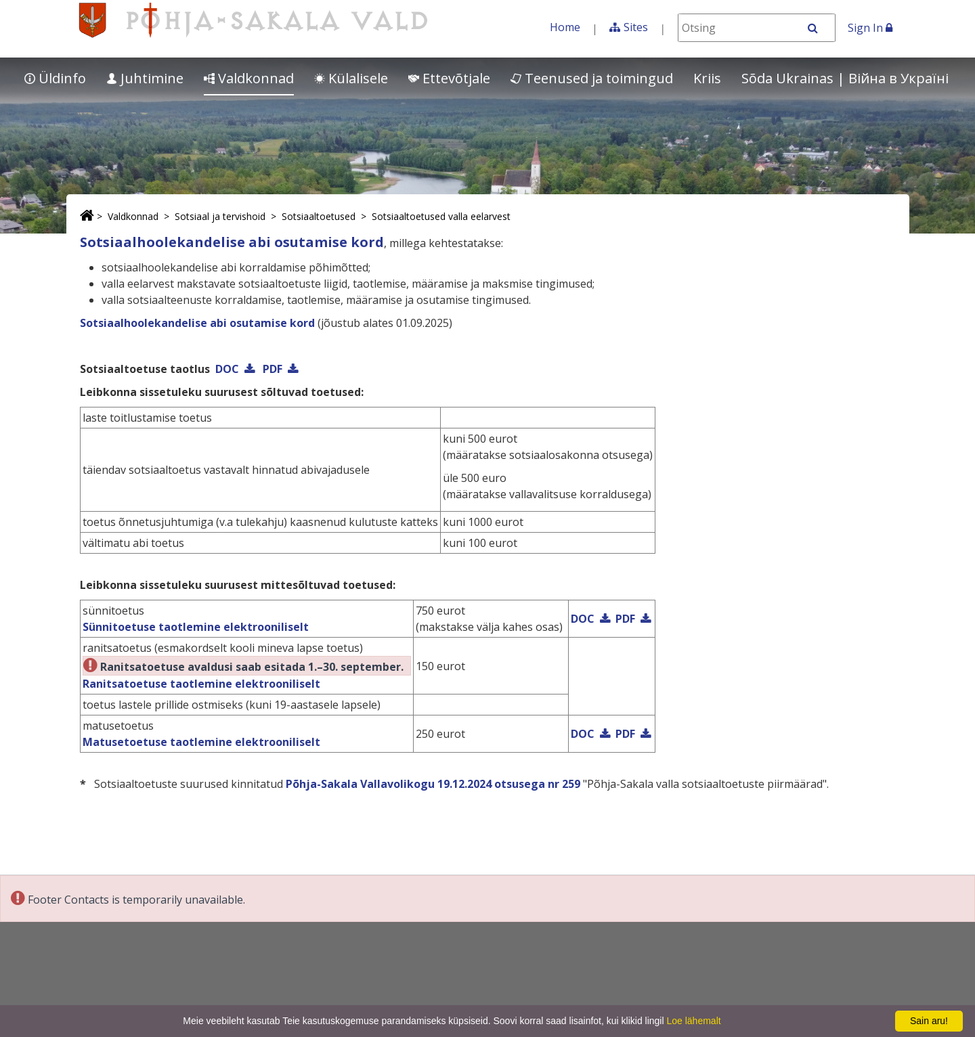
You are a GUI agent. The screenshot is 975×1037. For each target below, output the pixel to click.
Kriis (707, 78)
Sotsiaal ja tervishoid (220, 216)
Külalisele (351, 78)
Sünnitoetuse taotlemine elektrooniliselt (196, 626)
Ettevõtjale (449, 78)
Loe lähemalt (693, 1020)
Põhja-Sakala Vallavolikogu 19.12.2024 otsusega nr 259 (433, 783)
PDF (272, 368)
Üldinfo (55, 78)
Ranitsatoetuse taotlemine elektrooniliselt (201, 683)
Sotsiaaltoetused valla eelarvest (441, 216)
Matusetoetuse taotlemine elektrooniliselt (201, 741)
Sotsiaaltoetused (318, 216)
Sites (636, 27)
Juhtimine (144, 78)
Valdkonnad (249, 78)
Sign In (870, 27)
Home (565, 27)
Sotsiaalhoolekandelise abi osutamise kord (197, 322)
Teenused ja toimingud (592, 78)
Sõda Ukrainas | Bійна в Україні (845, 78)
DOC (227, 368)
